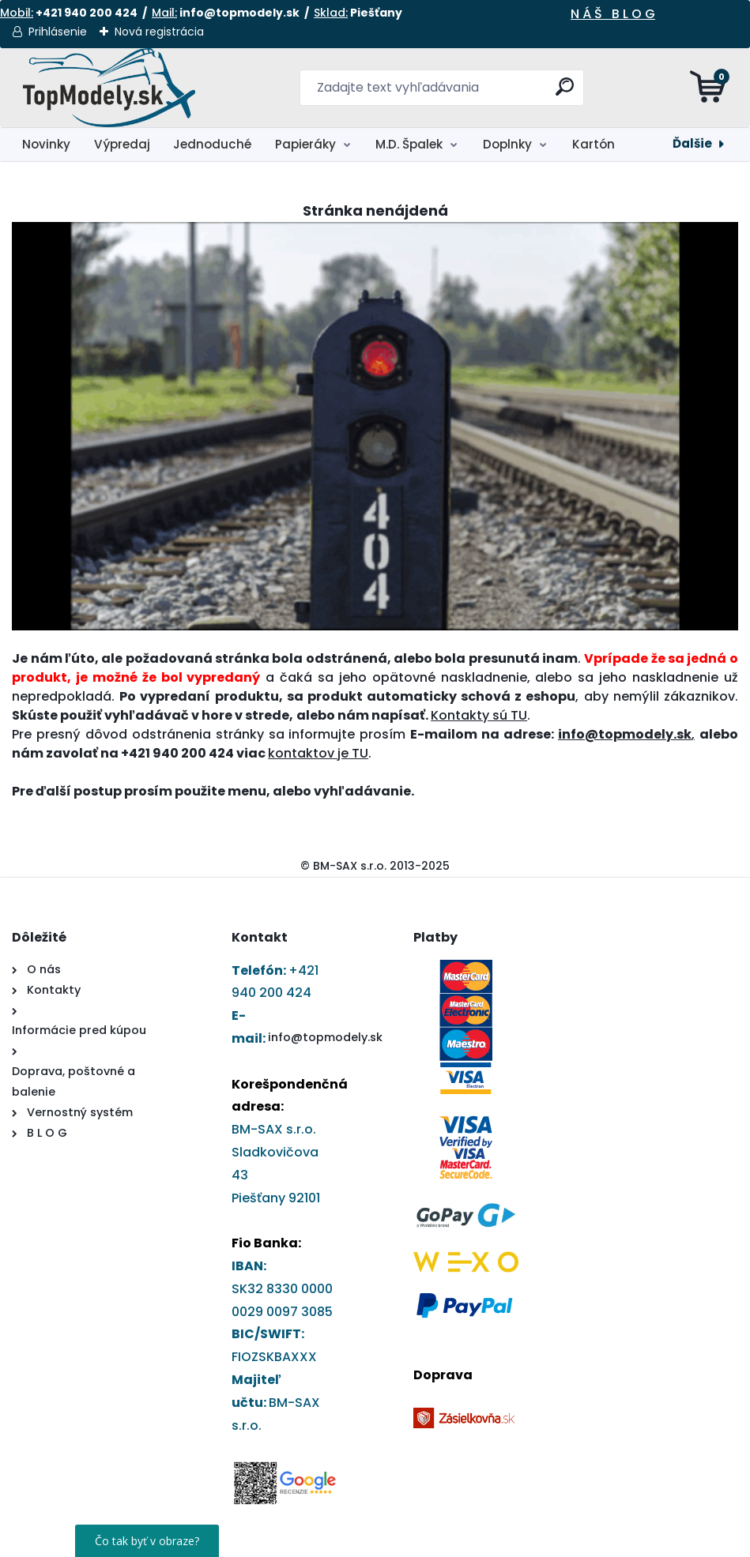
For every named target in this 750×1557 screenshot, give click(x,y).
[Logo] (108, 87)
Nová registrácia (159, 31)
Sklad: (331, 13)
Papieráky (305, 144)
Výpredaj (122, 144)
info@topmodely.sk (325, 1037)
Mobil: (16, 13)
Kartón (593, 144)
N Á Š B (595, 14)
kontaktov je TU (318, 753)
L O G (637, 14)
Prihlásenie (57, 31)
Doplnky (507, 144)
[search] (565, 92)
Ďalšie (692, 143)
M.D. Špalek (409, 144)
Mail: (164, 13)
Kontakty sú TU (479, 715)
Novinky (46, 144)
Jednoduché (212, 144)
